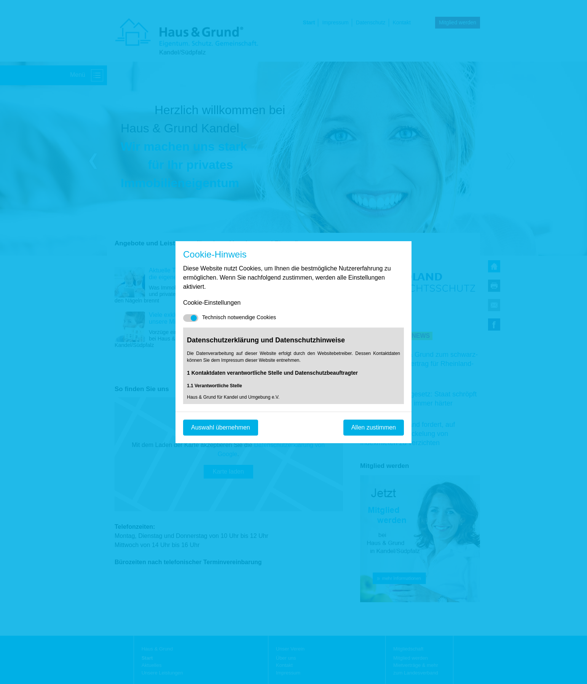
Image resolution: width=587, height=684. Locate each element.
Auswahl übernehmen (220, 427)
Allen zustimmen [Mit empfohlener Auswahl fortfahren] (373, 427)
